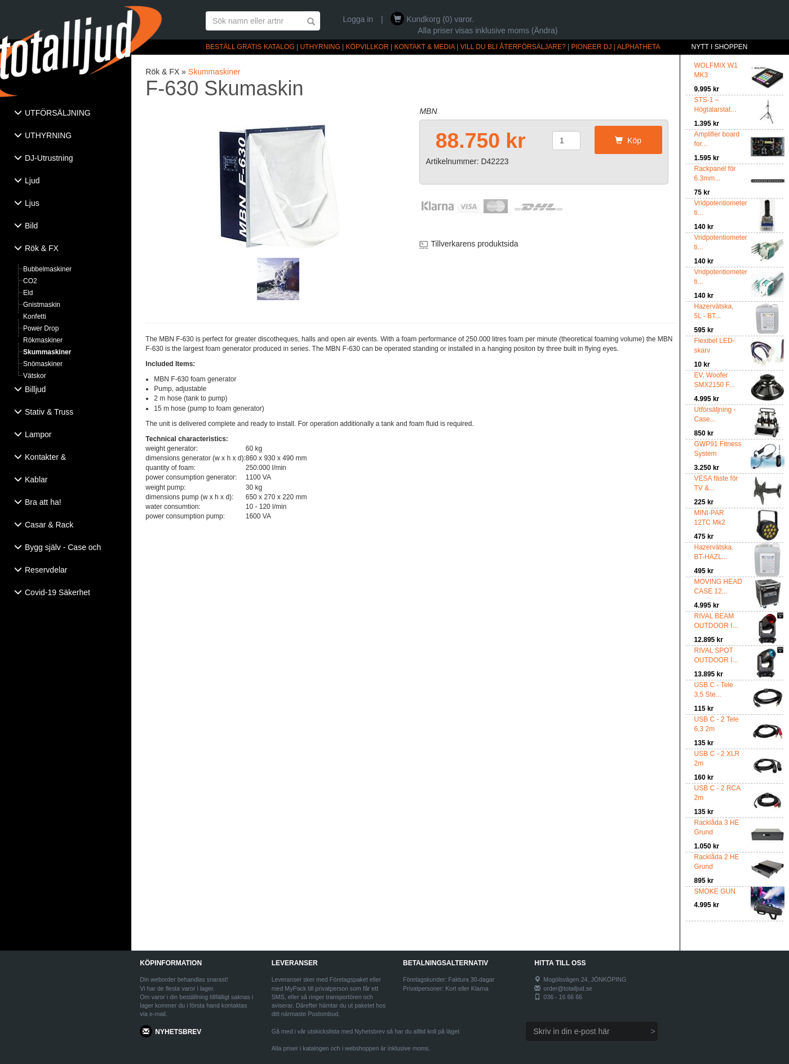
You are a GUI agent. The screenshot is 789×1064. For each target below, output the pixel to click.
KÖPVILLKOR (367, 47)
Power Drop (41, 328)
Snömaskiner (43, 364)
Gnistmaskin (41, 305)
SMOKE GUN (714, 891)
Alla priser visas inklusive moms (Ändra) (487, 30)
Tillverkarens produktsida (474, 243)
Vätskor (34, 376)
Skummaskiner (47, 352)
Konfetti (34, 316)
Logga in (358, 19)
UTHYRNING (320, 47)
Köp (628, 140)
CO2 (30, 281)
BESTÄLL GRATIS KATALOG (250, 47)
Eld (28, 293)
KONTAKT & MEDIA (424, 47)
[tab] (65, 113)
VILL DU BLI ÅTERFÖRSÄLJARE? (513, 47)
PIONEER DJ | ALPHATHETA (616, 47)
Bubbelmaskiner (47, 269)
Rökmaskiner (43, 340)
